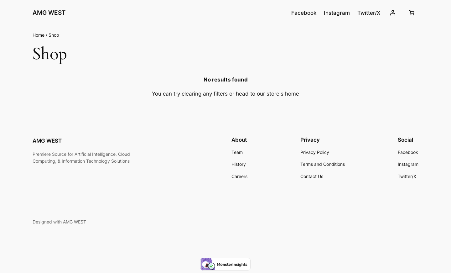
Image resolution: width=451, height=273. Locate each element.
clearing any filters (205, 94)
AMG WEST (49, 12)
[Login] (392, 12)
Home (38, 35)
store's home (283, 94)
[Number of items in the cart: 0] (411, 12)
